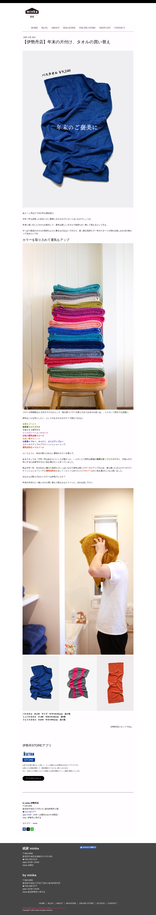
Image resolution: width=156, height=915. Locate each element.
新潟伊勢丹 (53, 883)
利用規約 (26, 908)
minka (34, 848)
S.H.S (47, 856)
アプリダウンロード (33, 778)
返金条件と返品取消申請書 (39, 908)
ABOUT (55, 27)
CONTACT (119, 27)
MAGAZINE (69, 27)
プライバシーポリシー (58, 908)
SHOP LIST (105, 27)
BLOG (45, 27)
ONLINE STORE (87, 27)
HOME (34, 27)
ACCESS (101, 903)
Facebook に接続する (88, 847)
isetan (35, 823)
